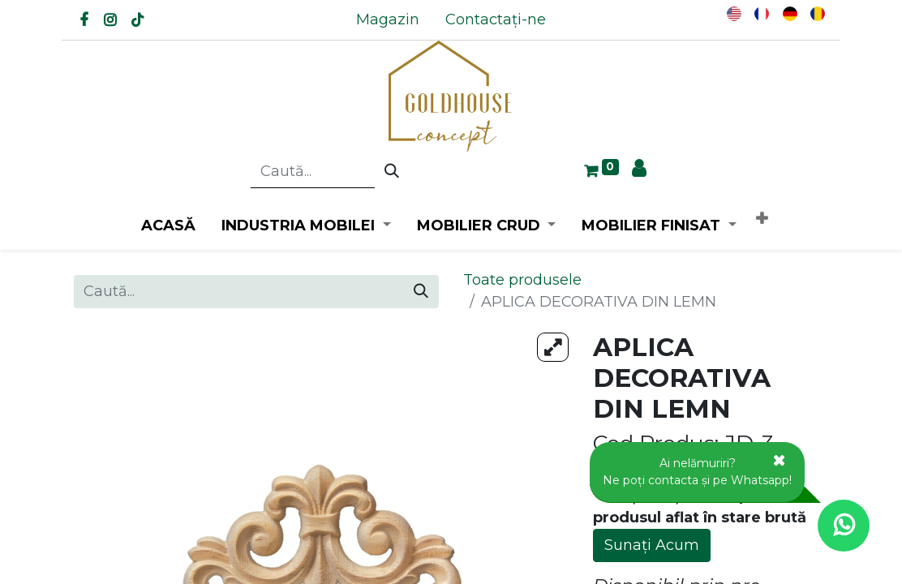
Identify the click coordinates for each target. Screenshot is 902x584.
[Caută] (392, 172)
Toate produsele (522, 280)
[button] (762, 219)
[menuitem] (387, 19)
